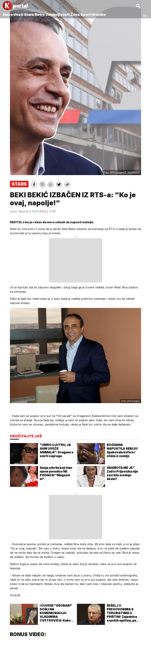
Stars (29, 14)
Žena (75, 14)
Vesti (18, 14)
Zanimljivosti (58, 14)
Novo (8, 14)
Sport (85, 14)
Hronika (98, 14)
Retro (40, 14)
